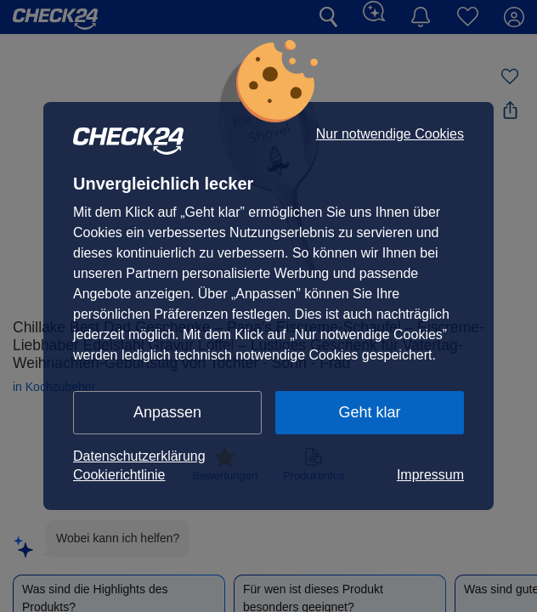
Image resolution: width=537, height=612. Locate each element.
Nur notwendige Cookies (390, 134)
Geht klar (369, 412)
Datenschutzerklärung (139, 456)
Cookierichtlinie (119, 475)
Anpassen (167, 412)
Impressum (430, 475)
